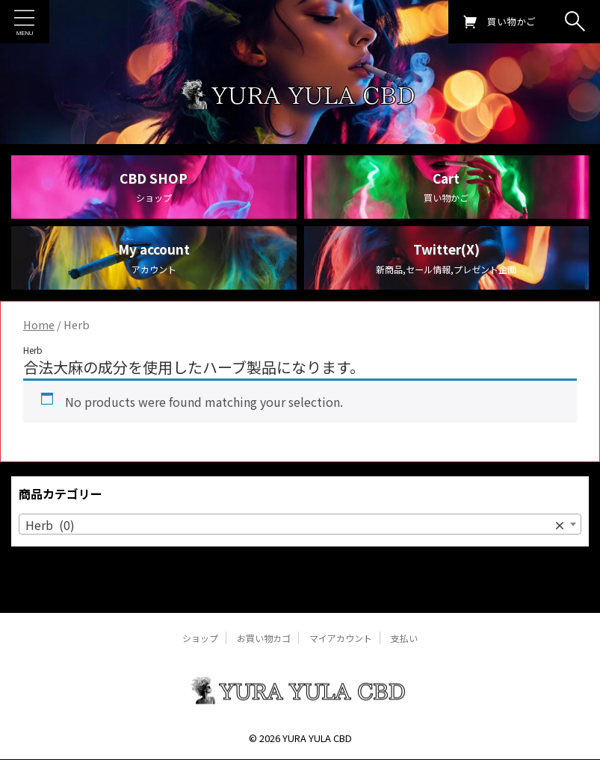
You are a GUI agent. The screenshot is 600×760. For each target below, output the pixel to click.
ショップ (200, 638)
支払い (404, 638)
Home (39, 347)
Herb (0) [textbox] (295, 546)
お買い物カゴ (264, 638)
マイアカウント (340, 638)
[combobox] (300, 545)
